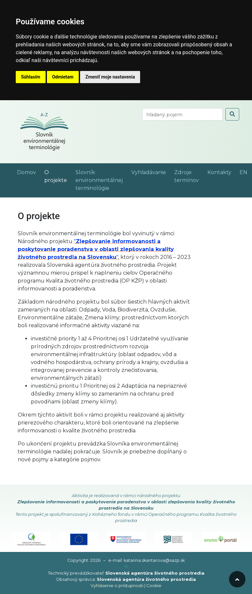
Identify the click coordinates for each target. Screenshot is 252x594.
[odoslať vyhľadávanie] (232, 114)
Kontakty (219, 172)
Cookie (153, 585)
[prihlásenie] (126, 566)
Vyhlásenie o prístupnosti (117, 585)
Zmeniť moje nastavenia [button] (110, 77)
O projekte (55, 176)
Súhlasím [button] (30, 77)
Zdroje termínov (186, 176)
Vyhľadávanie (148, 172)
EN (243, 172)
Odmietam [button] (63, 77)
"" (96, 249)
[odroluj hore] (237, 579)
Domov (26, 172)
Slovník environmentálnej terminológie (99, 180)
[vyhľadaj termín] (182, 114)
